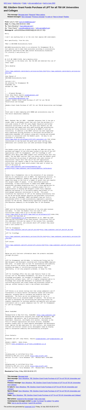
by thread (40, 401)
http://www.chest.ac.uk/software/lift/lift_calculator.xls (26, 139)
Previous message (38, 17)
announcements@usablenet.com (18, 98)
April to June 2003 (49, 3)
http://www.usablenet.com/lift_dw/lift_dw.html (22, 230)
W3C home (7, 3)
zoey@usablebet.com (42, 339)
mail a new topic (39, 399)
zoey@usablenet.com (26, 28)
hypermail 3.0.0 (30, 406)
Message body (23, 14)
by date (33, 401)
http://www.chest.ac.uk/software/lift (37, 214)
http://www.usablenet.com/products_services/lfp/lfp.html (26, 236)
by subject (48, 401)
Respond (32, 14)
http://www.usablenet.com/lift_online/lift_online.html (25, 245)
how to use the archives (19, 403)
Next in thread (58, 17)
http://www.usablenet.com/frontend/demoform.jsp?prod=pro (31, 168)
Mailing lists (17, 3)
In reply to (49, 17)
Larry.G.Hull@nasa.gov (27, 22)
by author (56, 401)
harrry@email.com (26, 26)
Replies (66, 17)
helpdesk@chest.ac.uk (18, 218)
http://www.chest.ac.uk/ (14, 214)
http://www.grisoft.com (39, 356)
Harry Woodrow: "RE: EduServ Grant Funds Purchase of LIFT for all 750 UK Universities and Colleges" (46, 395)
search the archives (35, 403)
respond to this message (25, 399)
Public (24, 3)
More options (40, 14)
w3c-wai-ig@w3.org (34, 3)
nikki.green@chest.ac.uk (19, 344)
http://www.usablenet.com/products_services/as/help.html (26, 71)
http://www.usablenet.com (46, 315)
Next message (26, 17)
